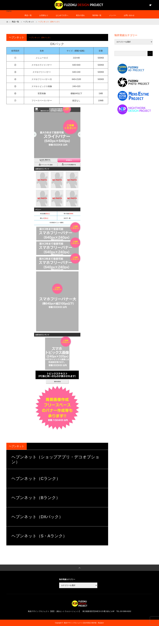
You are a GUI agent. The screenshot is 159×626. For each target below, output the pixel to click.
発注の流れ (80, 15)
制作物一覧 (96, 15)
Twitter (150, 4)
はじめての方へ (62, 15)
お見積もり (43, 15)
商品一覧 (28, 15)
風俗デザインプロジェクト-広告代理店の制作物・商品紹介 (84, 623)
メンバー (112, 15)
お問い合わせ (129, 15)
